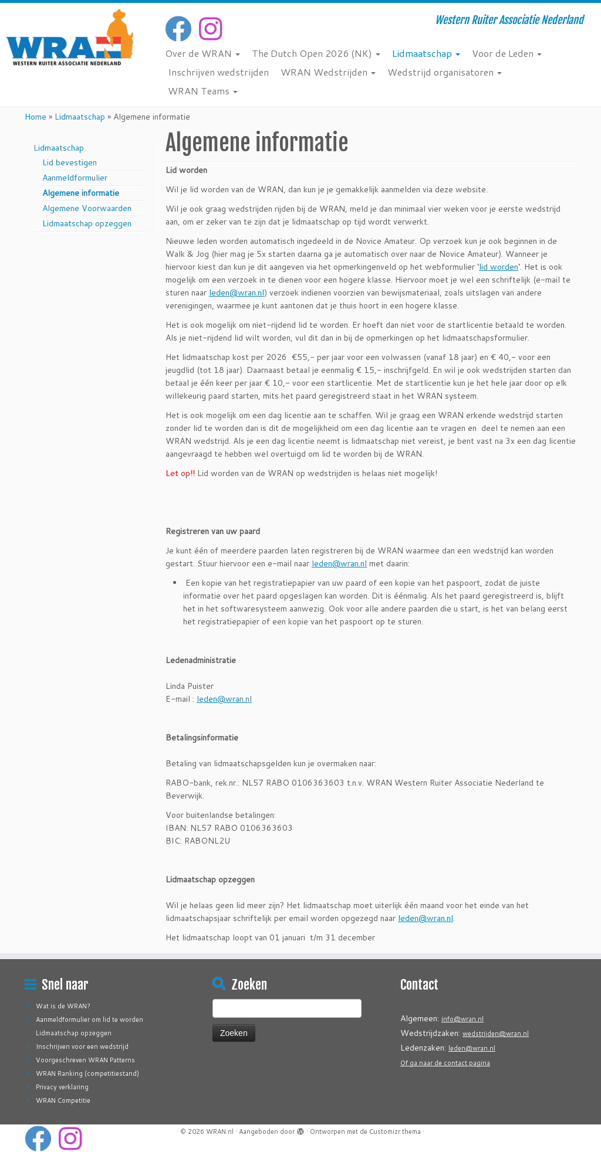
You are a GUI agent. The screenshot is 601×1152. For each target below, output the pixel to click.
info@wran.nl (462, 1019)
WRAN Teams (203, 90)
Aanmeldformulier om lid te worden (89, 1019)
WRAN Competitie (63, 1100)
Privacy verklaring (62, 1087)
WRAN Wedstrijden (328, 72)
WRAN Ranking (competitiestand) (87, 1073)
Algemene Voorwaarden (86, 208)
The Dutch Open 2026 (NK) (316, 53)
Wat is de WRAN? (63, 1006)
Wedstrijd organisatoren (444, 72)
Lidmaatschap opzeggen (86, 223)
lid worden (498, 267)
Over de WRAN (202, 53)
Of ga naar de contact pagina (445, 1063)
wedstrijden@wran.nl (495, 1033)
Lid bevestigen (69, 162)
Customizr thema (395, 1131)
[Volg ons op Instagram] (214, 28)
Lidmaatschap (426, 53)
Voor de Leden (507, 53)
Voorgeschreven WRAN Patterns (85, 1060)
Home (35, 117)
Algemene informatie (80, 193)
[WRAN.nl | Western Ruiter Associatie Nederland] (70, 37)
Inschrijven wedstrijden (218, 72)
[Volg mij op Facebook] (182, 28)
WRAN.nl (220, 1131)
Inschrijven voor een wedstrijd (82, 1046)
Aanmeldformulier (74, 177)
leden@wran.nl (236, 292)
